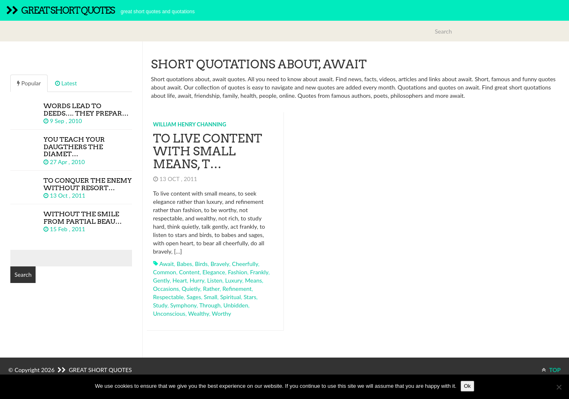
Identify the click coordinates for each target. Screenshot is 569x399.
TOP (551, 369)
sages (194, 296)
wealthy (198, 313)
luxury (233, 280)
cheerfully (245, 263)
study (160, 305)
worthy (221, 313)
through (210, 305)
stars (250, 296)
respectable (168, 296)
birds (201, 263)
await (166, 263)
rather (211, 288)
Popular (29, 83)
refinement (237, 288)
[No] (559, 387)
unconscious (169, 313)
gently (161, 280)
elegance (213, 272)
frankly (259, 272)
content (189, 272)
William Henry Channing (189, 124)
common (164, 272)
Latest (66, 83)
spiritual (230, 296)
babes (184, 263)
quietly (191, 288)
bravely (220, 263)
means (253, 280)
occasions (166, 288)
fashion (237, 272)
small (211, 296)
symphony (183, 305)
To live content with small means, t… (207, 151)
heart (180, 280)
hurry (197, 280)
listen (215, 280)
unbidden (235, 305)
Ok (467, 386)
